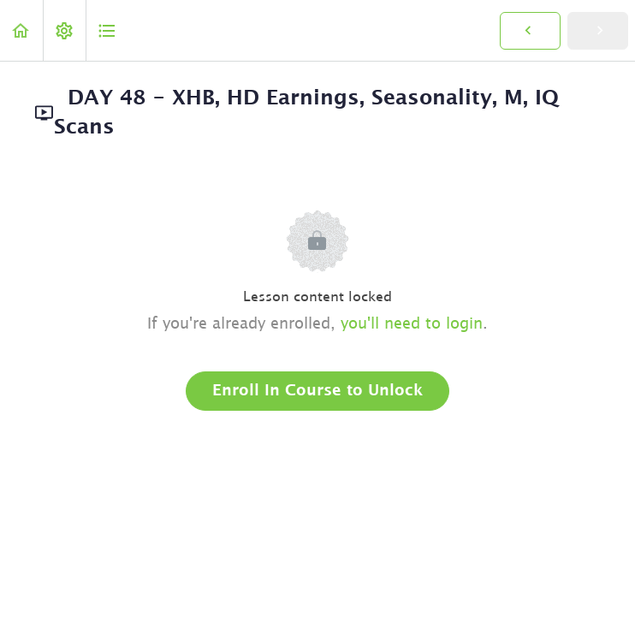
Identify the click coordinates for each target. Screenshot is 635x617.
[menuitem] (64, 30)
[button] (21, 30)
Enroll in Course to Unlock (317, 391)
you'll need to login (412, 324)
